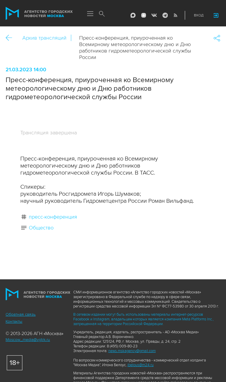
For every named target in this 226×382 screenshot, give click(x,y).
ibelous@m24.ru (140, 365)
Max (133, 15)
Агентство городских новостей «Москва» (39, 13)
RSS (175, 15)
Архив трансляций (44, 38)
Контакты (14, 321)
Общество (41, 227)
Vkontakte (154, 15)
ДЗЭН (143, 15)
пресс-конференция (53, 217)
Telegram (164, 15)
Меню (90, 14)
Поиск (101, 14)
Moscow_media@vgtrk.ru (28, 339)
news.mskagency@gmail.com (132, 351)
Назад (11, 38)
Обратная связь (21, 314)
